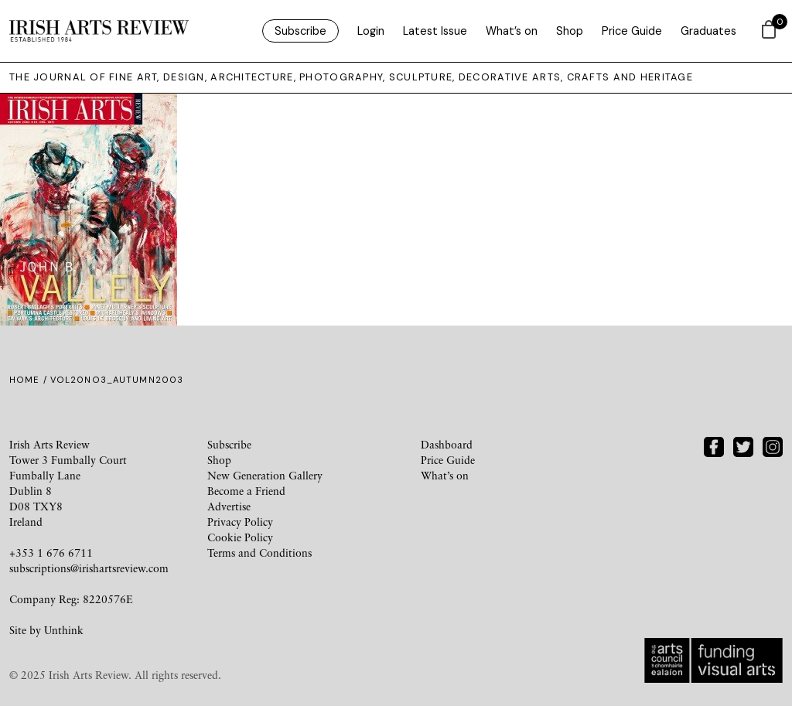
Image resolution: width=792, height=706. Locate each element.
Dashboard (447, 444)
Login (370, 31)
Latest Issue (435, 31)
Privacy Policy (240, 521)
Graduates (708, 31)
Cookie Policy (240, 537)
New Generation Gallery (265, 475)
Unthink (64, 629)
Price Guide (632, 31)
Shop (569, 31)
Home (24, 379)
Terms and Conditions (259, 552)
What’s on (512, 31)
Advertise (229, 506)
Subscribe (300, 31)
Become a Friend (246, 490)
